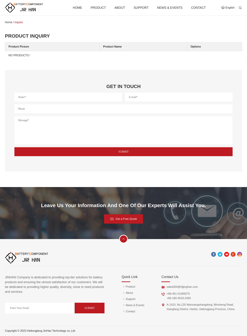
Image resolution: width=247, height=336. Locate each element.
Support (141, 7)
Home (77, 7)
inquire (19, 22)
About (119, 7)
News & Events (170, 7)
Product (98, 7)
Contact (198, 7)
